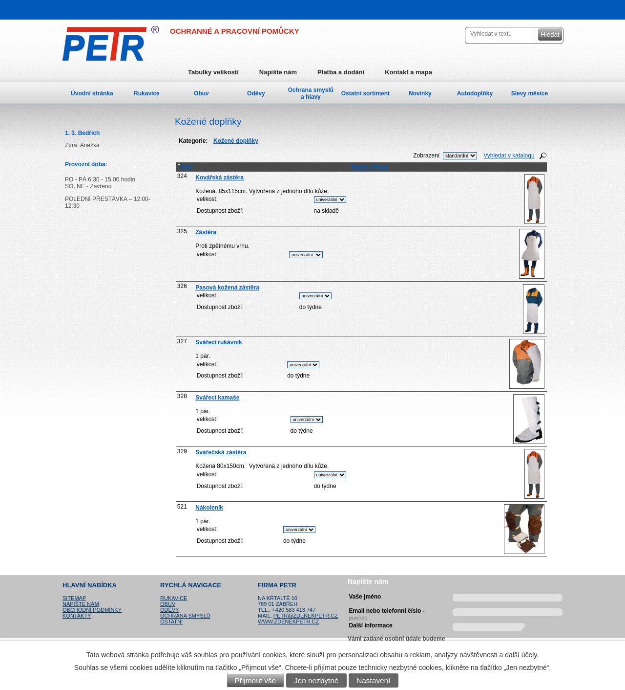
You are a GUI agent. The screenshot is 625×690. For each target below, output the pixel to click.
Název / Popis (370, 166)
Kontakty (76, 616)
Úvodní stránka (92, 93)
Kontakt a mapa (408, 72)
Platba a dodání (340, 72)
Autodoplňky (475, 93)
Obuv (201, 93)
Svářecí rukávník (218, 342)
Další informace (370, 625)
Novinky (420, 93)
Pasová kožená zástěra (227, 287)
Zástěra (205, 232)
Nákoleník (209, 507)
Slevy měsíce (529, 93)
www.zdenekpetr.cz (288, 621)
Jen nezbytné (316, 680)
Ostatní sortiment (365, 93)
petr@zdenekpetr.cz (305, 616)
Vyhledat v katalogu (508, 155)
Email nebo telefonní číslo (386, 612)
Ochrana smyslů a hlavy (310, 93)
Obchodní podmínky (92, 610)
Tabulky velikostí (213, 72)
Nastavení (373, 680)
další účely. (522, 655)
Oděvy (256, 93)
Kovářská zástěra (219, 177)
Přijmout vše (255, 680)
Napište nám (278, 72)
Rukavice (147, 93)
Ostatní (171, 621)
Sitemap (74, 598)
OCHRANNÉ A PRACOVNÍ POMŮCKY (234, 31)
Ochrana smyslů (185, 616)
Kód (184, 166)
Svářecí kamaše (217, 397)
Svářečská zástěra (220, 452)
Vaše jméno (365, 596)
